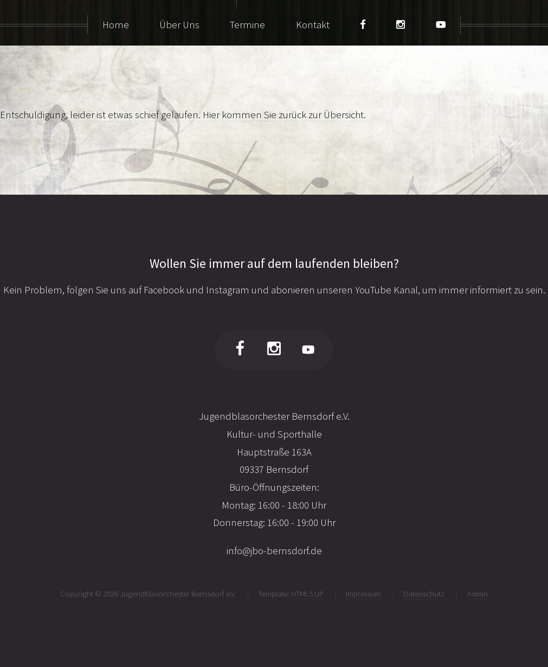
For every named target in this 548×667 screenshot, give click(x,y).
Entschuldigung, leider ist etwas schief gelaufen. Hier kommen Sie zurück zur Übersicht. (183, 114)
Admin (477, 593)
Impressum (363, 593)
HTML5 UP (307, 593)
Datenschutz (423, 593)
